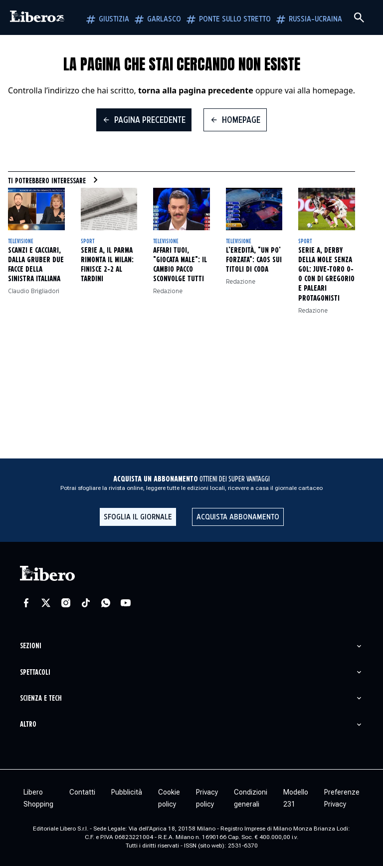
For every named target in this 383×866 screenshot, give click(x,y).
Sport (87, 241)
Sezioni (30, 646)
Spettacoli (35, 672)
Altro (28, 724)
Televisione (20, 241)
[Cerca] (359, 17)
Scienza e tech (41, 698)
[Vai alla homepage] (37, 17)
